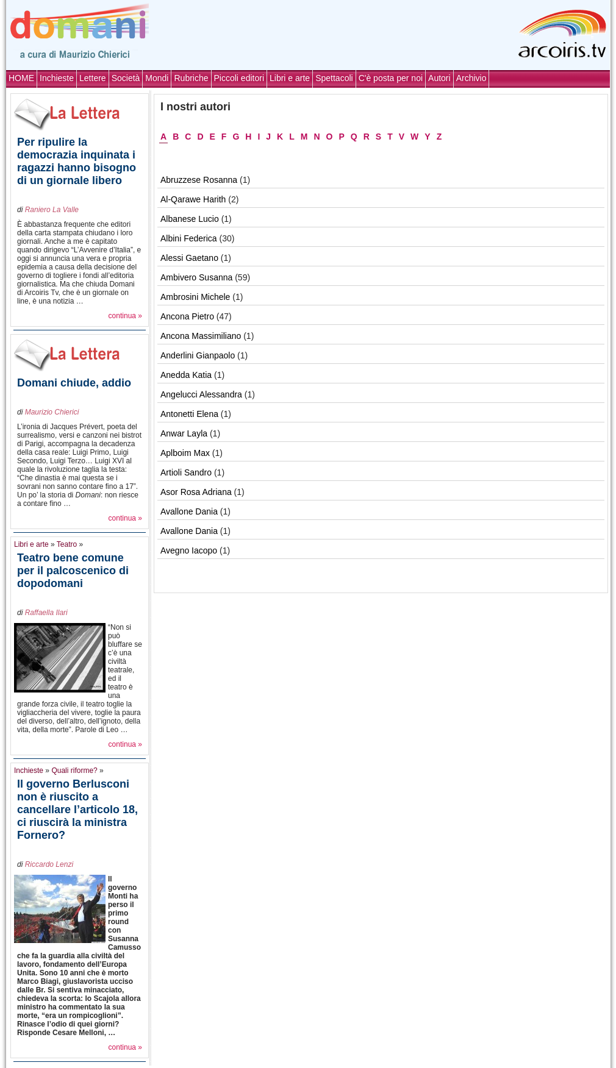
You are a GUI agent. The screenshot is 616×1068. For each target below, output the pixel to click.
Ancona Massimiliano (200, 336)
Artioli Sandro (186, 472)
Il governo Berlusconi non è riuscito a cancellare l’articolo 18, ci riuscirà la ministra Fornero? (77, 809)
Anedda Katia (186, 375)
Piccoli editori (239, 78)
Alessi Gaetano (189, 258)
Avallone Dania (189, 511)
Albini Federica (188, 238)
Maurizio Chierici (52, 412)
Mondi (156, 78)
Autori (439, 78)
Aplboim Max (185, 453)
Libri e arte (290, 78)
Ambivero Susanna (196, 277)
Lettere (92, 78)
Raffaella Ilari (46, 612)
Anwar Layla (183, 433)
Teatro (67, 544)
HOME (21, 78)
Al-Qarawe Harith (193, 199)
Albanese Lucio (189, 219)
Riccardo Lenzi (49, 864)
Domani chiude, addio (74, 383)
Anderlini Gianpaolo (197, 355)
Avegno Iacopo (188, 550)
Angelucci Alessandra (201, 394)
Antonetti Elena (189, 414)
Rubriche (191, 78)
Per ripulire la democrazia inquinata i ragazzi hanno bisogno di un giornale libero (76, 161)
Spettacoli (334, 78)
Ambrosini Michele (195, 297)
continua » (125, 316)
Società (126, 78)
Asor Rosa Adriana (196, 492)
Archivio (471, 78)
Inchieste (57, 78)
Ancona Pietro (187, 316)
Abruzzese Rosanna (198, 180)
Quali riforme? (74, 770)
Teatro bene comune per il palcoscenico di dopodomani (73, 570)
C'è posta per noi (391, 78)
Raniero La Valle (52, 209)
